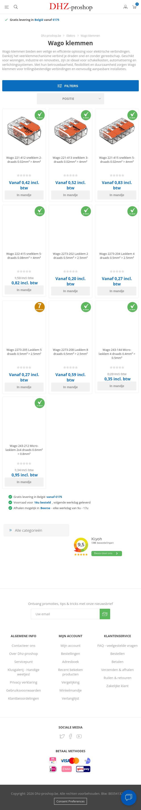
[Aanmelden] (65, 614)
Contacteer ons (23, 645)
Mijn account (71, 645)
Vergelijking (70, 682)
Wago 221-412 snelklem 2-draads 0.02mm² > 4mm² (24, 160)
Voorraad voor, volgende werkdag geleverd (52, 502)
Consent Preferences (71, 801)
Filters (71, 86)
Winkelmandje (70, 690)
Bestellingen (70, 653)
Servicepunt (23, 661)
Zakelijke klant (117, 686)
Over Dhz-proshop (23, 653)
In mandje (24, 195)
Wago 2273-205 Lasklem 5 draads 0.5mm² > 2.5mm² (24, 352)
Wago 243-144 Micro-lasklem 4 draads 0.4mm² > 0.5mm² (117, 354)
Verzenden (105, 614)
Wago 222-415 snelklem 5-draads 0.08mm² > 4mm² (24, 256)
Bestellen (117, 653)
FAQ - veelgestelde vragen (117, 645)
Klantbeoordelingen (23, 698)
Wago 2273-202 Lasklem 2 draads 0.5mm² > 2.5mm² (70, 256)
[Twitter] (62, 736)
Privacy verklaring (23, 682)
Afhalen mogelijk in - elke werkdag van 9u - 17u (51, 508)
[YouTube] (79, 736)
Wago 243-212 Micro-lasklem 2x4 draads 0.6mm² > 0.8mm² (24, 450)
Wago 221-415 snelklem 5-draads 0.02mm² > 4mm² (117, 160)
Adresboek (70, 661)
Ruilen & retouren (117, 677)
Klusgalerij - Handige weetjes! (23, 671)
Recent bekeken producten (70, 671)
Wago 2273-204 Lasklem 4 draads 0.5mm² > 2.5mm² (117, 256)
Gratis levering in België (38, 497)
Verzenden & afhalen (117, 669)
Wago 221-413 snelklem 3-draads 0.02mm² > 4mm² (70, 160)
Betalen (117, 661)
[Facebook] (70, 736)
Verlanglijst (70, 698)
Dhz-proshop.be (51, 36)
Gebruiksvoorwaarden (23, 690)
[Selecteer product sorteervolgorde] (70, 98)
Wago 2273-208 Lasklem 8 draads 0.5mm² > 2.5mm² (70, 352)
